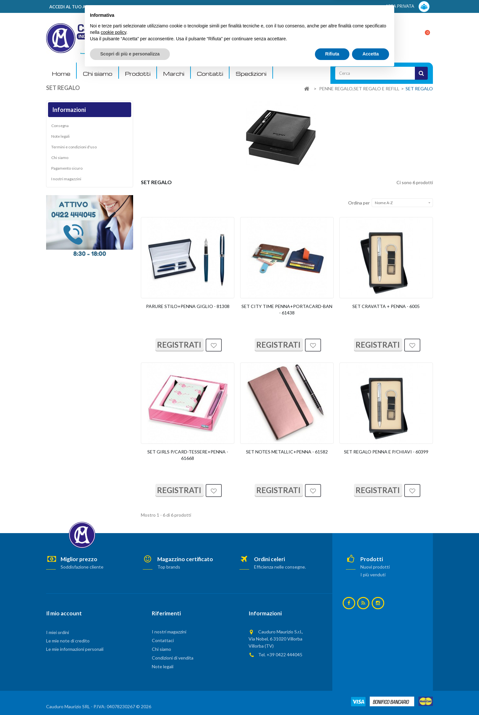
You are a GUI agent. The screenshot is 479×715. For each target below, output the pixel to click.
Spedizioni (251, 73)
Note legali (60, 136)
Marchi (173, 73)
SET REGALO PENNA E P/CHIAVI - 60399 (386, 451)
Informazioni (69, 109)
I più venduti (373, 574)
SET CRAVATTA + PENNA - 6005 (386, 306)
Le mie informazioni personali (74, 649)
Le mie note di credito (68, 640)
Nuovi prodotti (375, 567)
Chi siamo (97, 73)
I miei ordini (57, 632)
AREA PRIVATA (408, 6)
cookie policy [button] (113, 675)
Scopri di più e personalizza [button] (130, 697)
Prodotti (138, 73)
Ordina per (359, 202)
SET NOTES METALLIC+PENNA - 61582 (287, 451)
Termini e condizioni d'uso (74, 146)
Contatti (210, 73)
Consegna (60, 125)
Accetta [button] (370, 697)
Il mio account (64, 613)
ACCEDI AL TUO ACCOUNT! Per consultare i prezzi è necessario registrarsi (127, 6)
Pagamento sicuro (67, 168)
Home (61, 73)
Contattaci (163, 640)
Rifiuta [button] (332, 697)
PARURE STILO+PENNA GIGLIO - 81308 (188, 306)
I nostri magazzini (66, 178)
